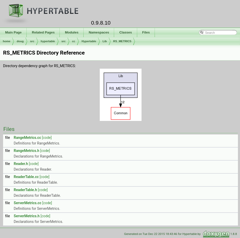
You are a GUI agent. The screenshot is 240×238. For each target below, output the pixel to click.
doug (20, 41)
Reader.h (21, 164)
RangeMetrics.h (26, 151)
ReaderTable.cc (26, 177)
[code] (47, 138)
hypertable (48, 41)
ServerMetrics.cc (28, 203)
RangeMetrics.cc (27, 138)
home (6, 41)
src (32, 41)
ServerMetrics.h (27, 216)
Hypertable (89, 41)
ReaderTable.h (25, 190)
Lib (105, 41)
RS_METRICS (122, 41)
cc (73, 41)
